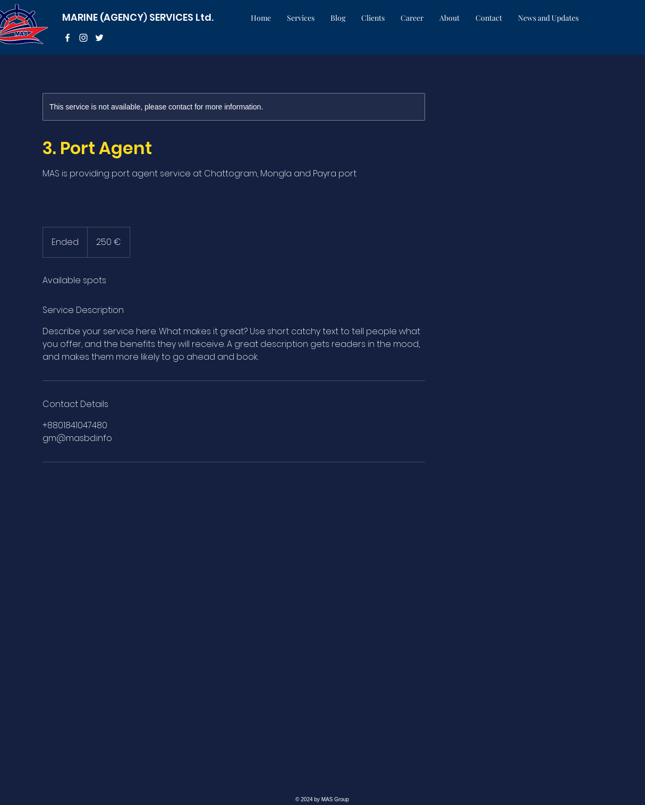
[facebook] (67, 37)
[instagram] (83, 37)
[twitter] (99, 37)
